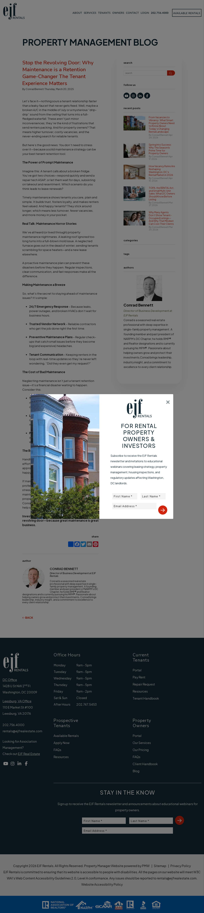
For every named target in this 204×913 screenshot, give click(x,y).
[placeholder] (124, 496)
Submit (162, 510)
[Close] (168, 401)
